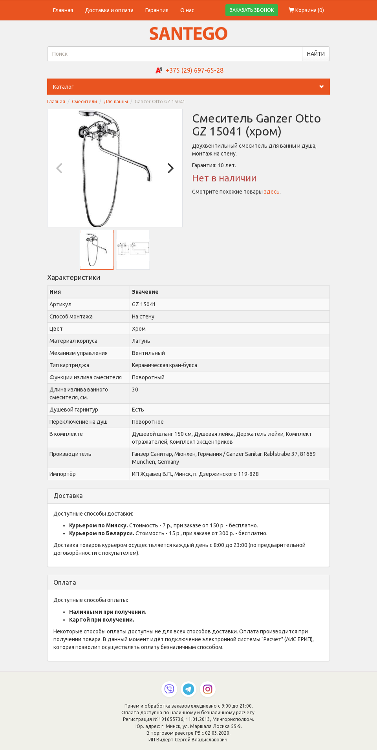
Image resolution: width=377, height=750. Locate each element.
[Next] (169, 168)
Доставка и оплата (109, 10)
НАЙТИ (316, 54)
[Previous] (60, 168)
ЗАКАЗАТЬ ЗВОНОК (252, 10)
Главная (63, 10)
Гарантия (156, 10)
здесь (272, 191)
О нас (187, 10)
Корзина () (306, 10)
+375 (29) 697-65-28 (194, 70)
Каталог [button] (191, 87)
